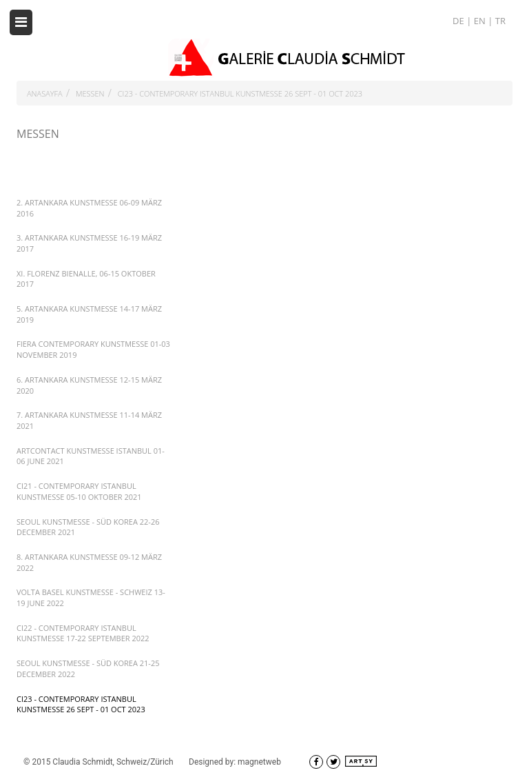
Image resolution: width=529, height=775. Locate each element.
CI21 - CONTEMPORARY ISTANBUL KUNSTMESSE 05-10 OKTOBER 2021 (79, 491)
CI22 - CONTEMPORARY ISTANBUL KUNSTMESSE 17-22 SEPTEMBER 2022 (83, 633)
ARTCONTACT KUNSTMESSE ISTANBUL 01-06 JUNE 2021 (91, 456)
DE (459, 20)
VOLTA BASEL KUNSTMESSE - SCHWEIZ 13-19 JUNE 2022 (91, 597)
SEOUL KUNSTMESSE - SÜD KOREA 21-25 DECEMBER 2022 (88, 668)
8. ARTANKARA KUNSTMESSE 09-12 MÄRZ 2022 (89, 562)
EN (481, 20)
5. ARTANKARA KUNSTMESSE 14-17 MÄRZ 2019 (89, 314)
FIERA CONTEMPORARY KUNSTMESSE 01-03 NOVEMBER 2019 (93, 349)
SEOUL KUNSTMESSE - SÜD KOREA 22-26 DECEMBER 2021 (88, 527)
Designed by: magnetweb (235, 762)
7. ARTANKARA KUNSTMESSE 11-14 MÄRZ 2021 (89, 420)
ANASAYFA (45, 93)
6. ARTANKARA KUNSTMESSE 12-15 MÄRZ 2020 (89, 385)
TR (500, 20)
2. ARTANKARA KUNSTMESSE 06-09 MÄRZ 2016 (89, 208)
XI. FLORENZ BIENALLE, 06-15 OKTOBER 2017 (86, 279)
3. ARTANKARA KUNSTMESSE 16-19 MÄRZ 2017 (89, 243)
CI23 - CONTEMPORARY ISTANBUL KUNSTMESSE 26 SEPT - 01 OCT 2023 (240, 93)
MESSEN (90, 93)
